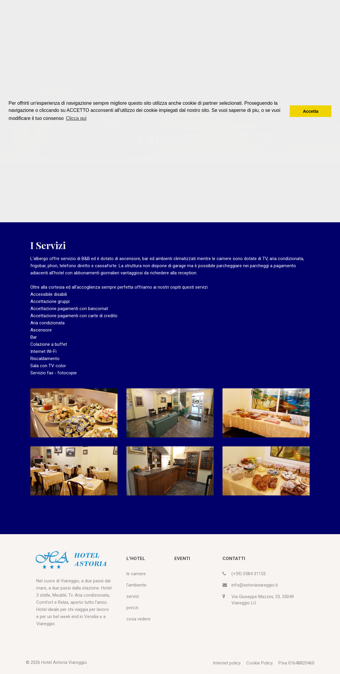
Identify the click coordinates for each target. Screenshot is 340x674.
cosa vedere (138, 619)
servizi (132, 596)
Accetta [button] (310, 111)
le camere (136, 573)
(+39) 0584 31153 (248, 573)
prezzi (132, 607)
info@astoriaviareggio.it (254, 585)
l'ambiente (136, 585)
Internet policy (227, 663)
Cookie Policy (259, 663)
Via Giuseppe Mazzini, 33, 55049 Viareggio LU (262, 600)
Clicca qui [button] (76, 118)
